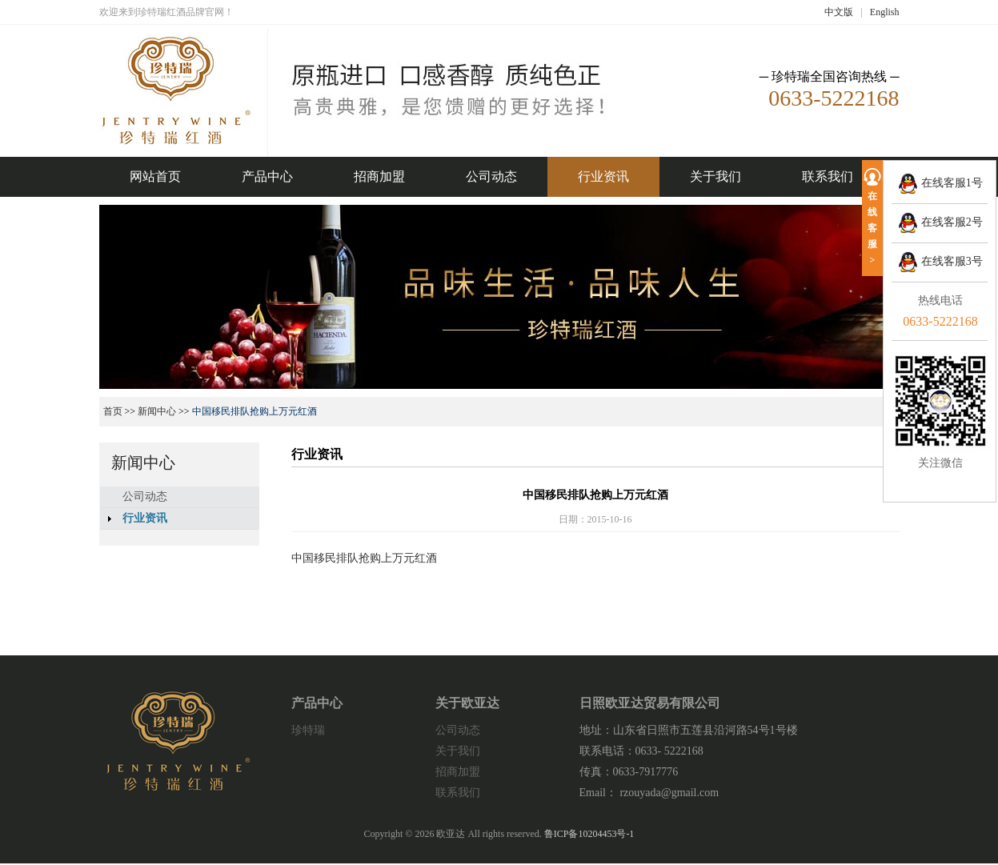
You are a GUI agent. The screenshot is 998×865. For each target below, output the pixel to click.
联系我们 (827, 176)
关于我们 (715, 176)
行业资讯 (603, 176)
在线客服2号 (940, 222)
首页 (112, 411)
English (885, 12)
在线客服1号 (940, 183)
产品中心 (267, 176)
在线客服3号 (940, 261)
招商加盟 (379, 176)
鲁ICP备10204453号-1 (589, 833)
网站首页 (155, 176)
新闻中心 (157, 411)
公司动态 (491, 176)
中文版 (838, 12)
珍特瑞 (308, 730)
